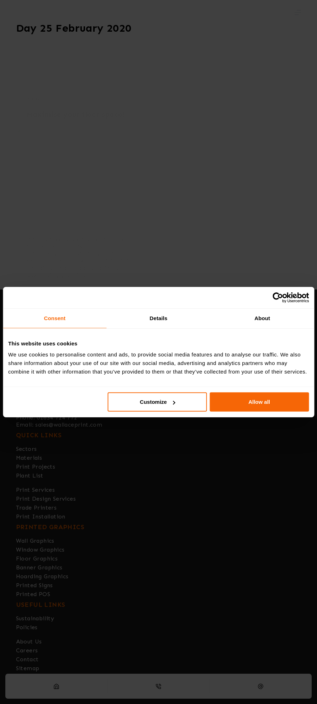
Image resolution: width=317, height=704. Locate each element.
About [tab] (262, 318)
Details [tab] (159, 318)
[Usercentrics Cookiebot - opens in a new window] (278, 297)
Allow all (259, 402)
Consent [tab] (54, 318)
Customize (157, 402)
